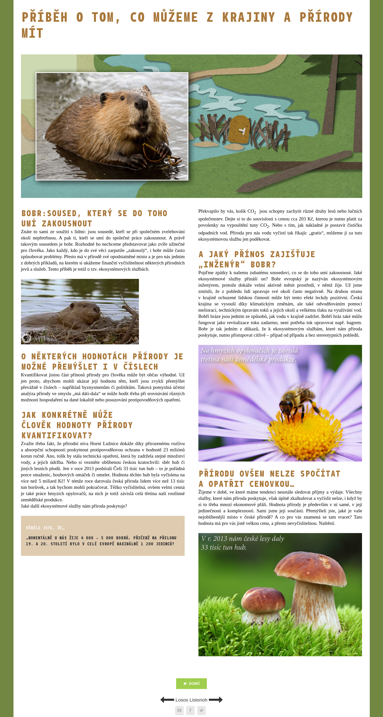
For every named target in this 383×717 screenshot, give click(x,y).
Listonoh (206, 700)
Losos (174, 700)
